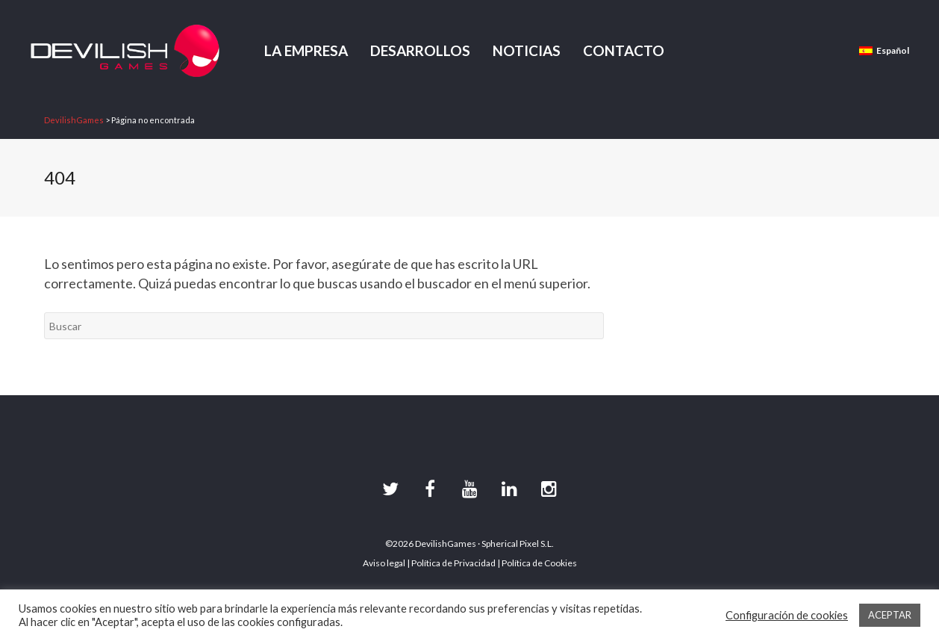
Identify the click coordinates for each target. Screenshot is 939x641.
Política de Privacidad (453, 563)
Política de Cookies (539, 563)
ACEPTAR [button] (889, 615)
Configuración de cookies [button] (787, 615)
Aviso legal (384, 563)
